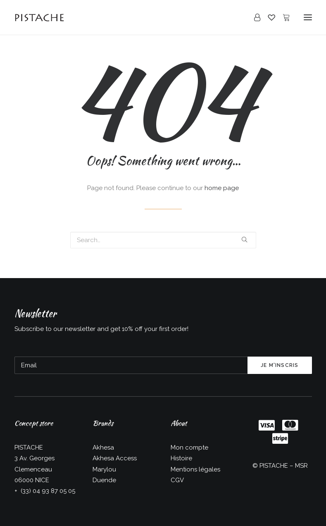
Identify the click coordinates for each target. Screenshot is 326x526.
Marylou (104, 469)
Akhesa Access (115, 458)
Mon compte (189, 447)
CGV (177, 480)
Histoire (181, 458)
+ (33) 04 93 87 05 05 (44, 491)
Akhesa (103, 447)
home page (222, 188)
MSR (301, 465)
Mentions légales (195, 469)
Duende (104, 480)
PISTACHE (273, 465)
